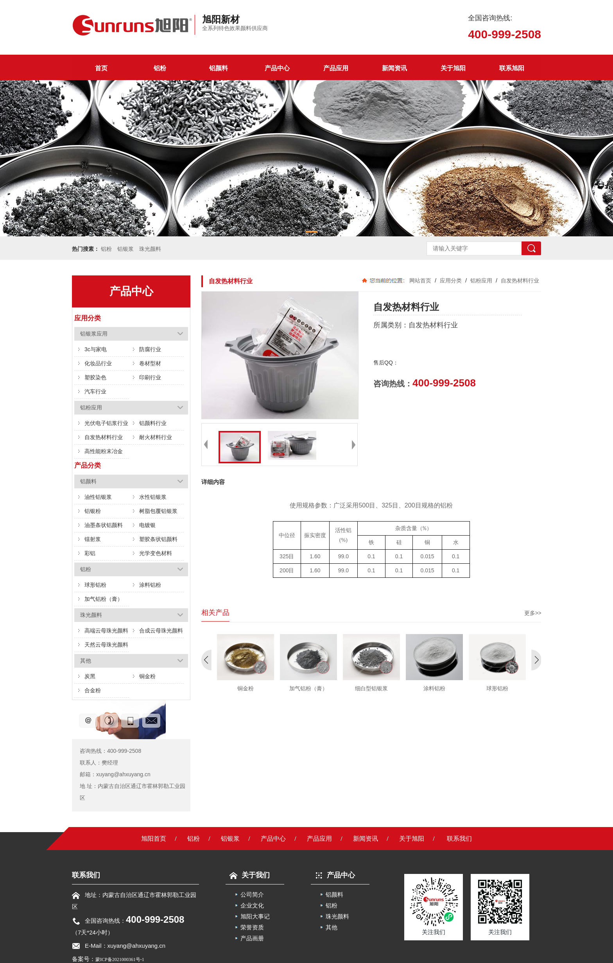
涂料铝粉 (150, 585)
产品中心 (277, 68)
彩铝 (89, 553)
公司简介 (252, 894)
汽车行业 (95, 391)
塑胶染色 (95, 377)
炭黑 (89, 676)
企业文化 (252, 905)
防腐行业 (150, 349)
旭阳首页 (153, 838)
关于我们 (248, 875)
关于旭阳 (453, 68)
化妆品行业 (98, 363)
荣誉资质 (252, 927)
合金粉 (92, 690)
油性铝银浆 (98, 497)
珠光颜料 (150, 249)
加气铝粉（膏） (103, 599)
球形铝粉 (95, 585)
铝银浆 (125, 249)
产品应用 (335, 68)
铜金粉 (147, 676)
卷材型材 (150, 363)
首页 (101, 68)
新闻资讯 (394, 68)
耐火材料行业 (155, 437)
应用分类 (450, 280)
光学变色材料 (155, 553)
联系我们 (459, 838)
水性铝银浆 (153, 497)
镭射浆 (92, 539)
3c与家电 (95, 349)
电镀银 (147, 525)
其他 (331, 927)
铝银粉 (92, 511)
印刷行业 (150, 377)
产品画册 (252, 938)
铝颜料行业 (153, 423)
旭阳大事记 (255, 916)
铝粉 (160, 68)
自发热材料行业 (103, 437)
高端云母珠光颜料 (106, 630)
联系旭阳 (511, 68)
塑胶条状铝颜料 (158, 539)
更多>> (532, 613)
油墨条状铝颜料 (103, 525)
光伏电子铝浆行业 (106, 423)
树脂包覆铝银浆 (158, 511)
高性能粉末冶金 (103, 451)
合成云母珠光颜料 (161, 630)
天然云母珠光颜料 (106, 644)
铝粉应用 (481, 280)
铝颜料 (218, 68)
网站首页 (420, 280)
